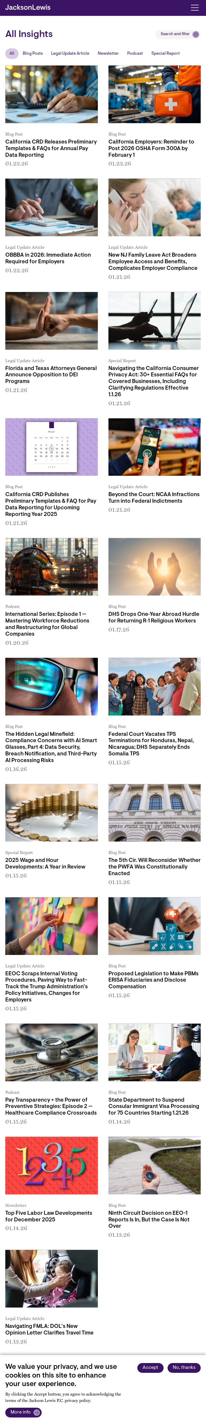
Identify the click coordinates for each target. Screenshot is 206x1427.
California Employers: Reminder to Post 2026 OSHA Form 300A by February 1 (151, 149)
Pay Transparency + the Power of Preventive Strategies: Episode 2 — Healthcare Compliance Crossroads (51, 1107)
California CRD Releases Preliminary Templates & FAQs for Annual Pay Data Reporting (51, 149)
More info (21, 1412)
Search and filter (175, 34)
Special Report (165, 54)
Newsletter (108, 54)
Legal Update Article (70, 54)
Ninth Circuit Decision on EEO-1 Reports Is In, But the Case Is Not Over (149, 1220)
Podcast (135, 54)
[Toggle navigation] (195, 7)
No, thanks (184, 1367)
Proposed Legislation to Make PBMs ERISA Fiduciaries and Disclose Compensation (153, 980)
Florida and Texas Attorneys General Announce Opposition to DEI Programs (51, 375)
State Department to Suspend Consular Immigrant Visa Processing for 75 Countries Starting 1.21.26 (153, 1107)
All (12, 54)
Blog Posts (33, 54)
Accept (150, 1367)
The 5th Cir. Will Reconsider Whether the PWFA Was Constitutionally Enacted (154, 867)
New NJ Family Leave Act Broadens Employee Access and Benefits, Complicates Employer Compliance (153, 262)
